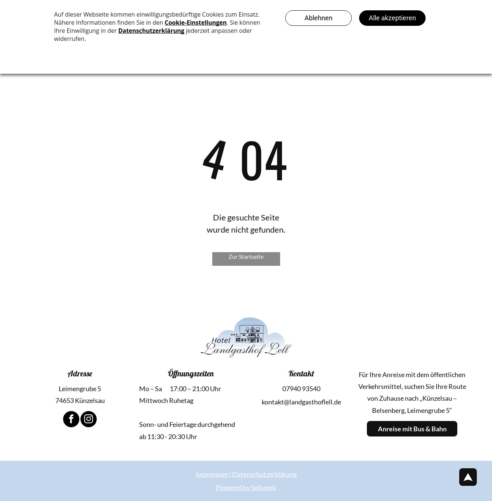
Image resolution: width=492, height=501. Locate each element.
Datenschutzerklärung (264, 474)
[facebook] (71, 420)
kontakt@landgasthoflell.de (301, 402)
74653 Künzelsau (80, 400)
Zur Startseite (246, 256)
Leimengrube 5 (80, 389)
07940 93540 (301, 389)
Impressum (212, 474)
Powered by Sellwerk (246, 487)
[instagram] (88, 420)
